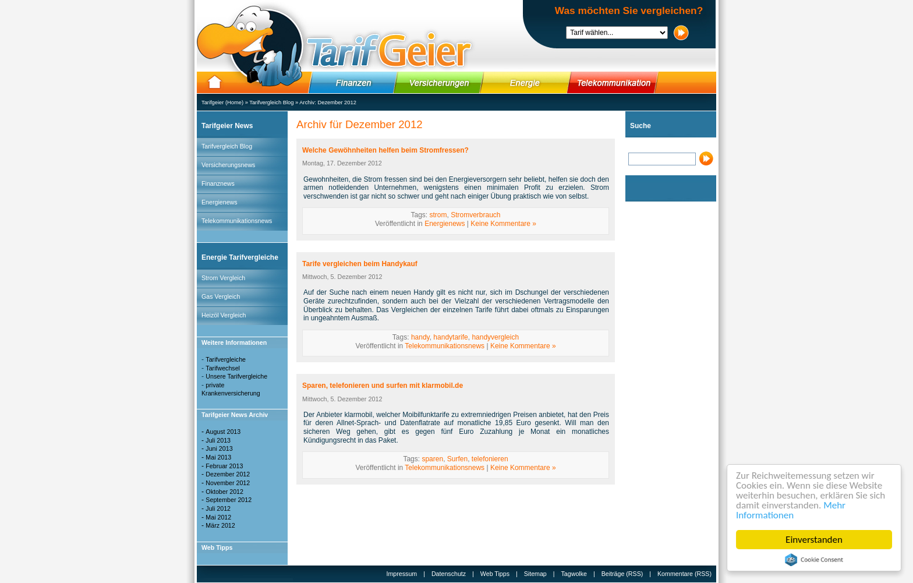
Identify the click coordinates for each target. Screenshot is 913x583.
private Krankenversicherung (230, 389)
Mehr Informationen (790, 510)
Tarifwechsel (223, 368)
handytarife (450, 337)
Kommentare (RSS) (684, 573)
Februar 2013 (224, 465)
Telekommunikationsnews (236, 220)
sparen (432, 459)
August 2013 (223, 431)
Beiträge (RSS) (622, 573)
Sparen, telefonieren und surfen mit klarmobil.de (382, 385)
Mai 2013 (218, 457)
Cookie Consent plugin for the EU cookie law (814, 559)
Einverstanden (814, 539)
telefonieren (490, 459)
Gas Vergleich (220, 296)
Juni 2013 (219, 448)
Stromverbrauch (475, 215)
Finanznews (218, 183)
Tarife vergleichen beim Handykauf (359, 264)
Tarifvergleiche (226, 359)
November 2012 (228, 482)
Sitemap (535, 573)
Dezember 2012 (336, 102)
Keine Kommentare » (503, 224)
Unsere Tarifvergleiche (236, 376)
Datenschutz (448, 573)
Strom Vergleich (223, 277)
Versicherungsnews (228, 164)
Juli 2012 (218, 508)
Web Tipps (494, 573)
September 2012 (229, 499)
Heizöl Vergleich (223, 315)
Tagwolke (574, 573)
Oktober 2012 (224, 491)
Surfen (457, 459)
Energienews (219, 202)
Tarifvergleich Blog (271, 102)
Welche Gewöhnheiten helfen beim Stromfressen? (385, 150)
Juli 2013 (218, 440)
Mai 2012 (218, 517)
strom (438, 215)
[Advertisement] (660, 381)
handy (420, 337)
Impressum (402, 573)
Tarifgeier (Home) (222, 102)
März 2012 (220, 525)
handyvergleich (495, 337)
